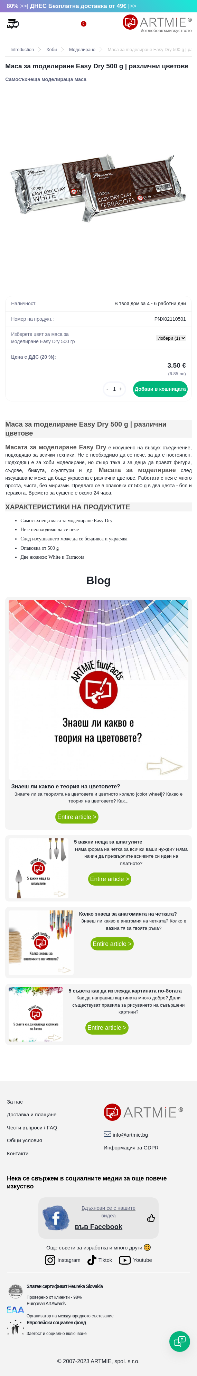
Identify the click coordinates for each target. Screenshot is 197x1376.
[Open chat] (179, 1341)
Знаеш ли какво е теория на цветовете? (65, 786)
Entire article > (76, 817)
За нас (15, 1102)
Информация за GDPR (131, 1147)
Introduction (22, 49)
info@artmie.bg (130, 1135)
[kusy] (114, 389)
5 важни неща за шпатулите (108, 842)
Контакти (17, 1153)
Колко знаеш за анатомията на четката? (128, 914)
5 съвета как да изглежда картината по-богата (125, 991)
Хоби (51, 49)
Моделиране (82, 49)
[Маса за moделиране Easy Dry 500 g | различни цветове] (98, 186)
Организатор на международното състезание (70, 1316)
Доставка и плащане (32, 1114)
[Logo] (157, 24)
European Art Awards (46, 1303)
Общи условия (24, 1140)
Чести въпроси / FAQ (32, 1127)
